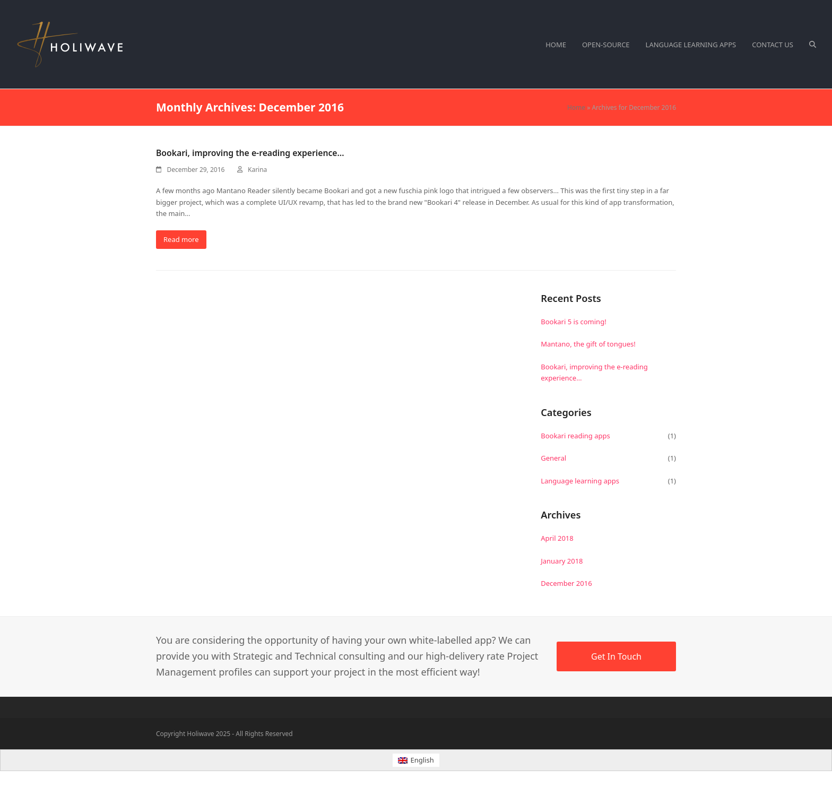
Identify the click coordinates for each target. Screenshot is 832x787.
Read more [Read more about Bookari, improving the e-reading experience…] (181, 239)
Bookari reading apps (575, 435)
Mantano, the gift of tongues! (588, 344)
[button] (812, 44)
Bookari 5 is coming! (573, 321)
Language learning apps (580, 481)
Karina (257, 169)
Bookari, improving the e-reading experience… (250, 153)
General (553, 458)
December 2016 (566, 583)
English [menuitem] (422, 760)
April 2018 (557, 538)
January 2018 (562, 561)
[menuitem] (416, 760)
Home (576, 107)
